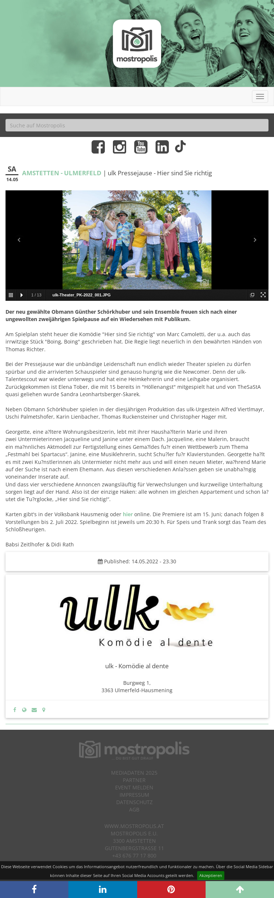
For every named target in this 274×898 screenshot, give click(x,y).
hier (128, 514)
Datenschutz (134, 802)
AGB (134, 809)
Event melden (134, 787)
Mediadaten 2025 (134, 772)
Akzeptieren (210, 875)
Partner (134, 779)
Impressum (134, 794)
